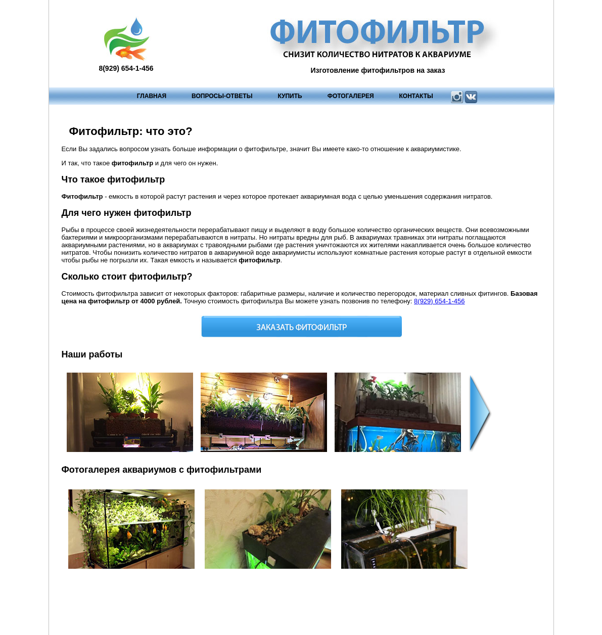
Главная (151, 96)
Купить (289, 96)
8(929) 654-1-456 (439, 301)
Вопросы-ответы (222, 96)
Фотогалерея (351, 96)
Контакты (416, 96)
